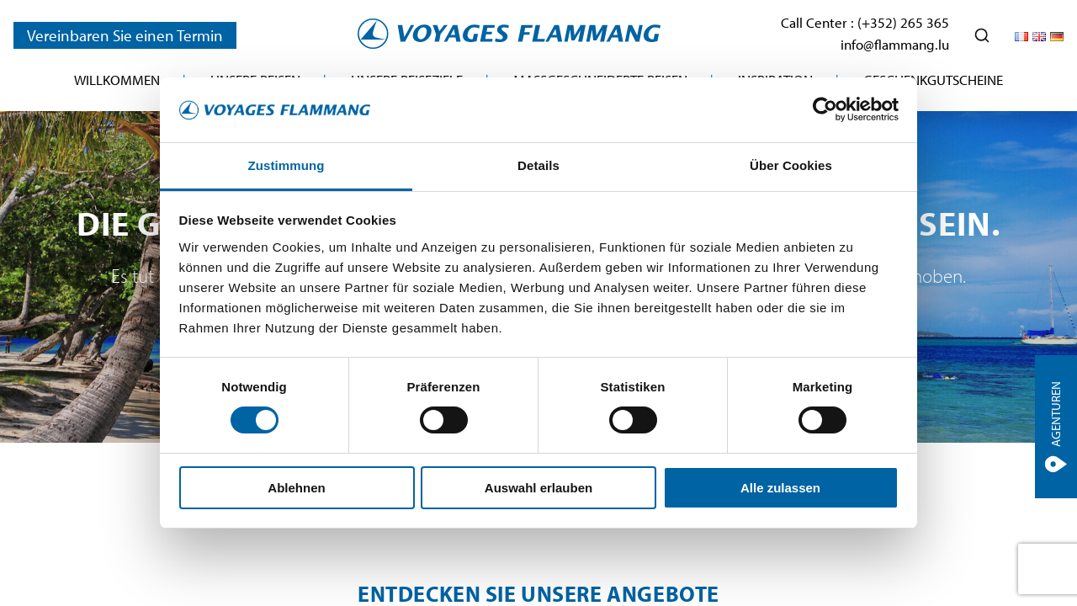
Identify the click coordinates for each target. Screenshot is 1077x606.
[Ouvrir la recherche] (982, 35)
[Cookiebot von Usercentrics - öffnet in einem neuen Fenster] (825, 109)
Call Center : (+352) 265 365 (865, 22)
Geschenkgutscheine (933, 79)
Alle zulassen (780, 488)
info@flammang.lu (895, 44)
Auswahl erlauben (538, 488)
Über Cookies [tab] (791, 165)
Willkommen (117, 79)
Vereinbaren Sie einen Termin (125, 35)
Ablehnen (296, 488)
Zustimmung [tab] (286, 165)
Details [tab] (538, 165)
